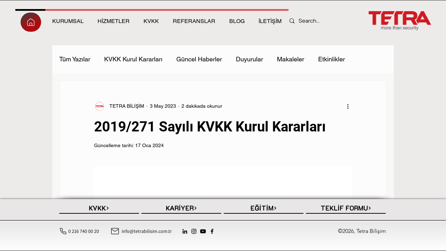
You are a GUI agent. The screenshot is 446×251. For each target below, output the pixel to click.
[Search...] (311, 21)
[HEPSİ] (31, 22)
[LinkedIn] (185, 231)
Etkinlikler (331, 59)
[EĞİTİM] (263, 208)
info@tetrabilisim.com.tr (147, 231)
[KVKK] (99, 208)
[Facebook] (212, 231)
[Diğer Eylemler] (348, 106)
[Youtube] (203, 231)
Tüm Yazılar (74, 59)
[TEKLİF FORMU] (346, 208)
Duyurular (249, 59)
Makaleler (290, 59)
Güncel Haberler (199, 59)
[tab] (68, 20)
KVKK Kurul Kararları (133, 59)
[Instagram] (194, 231)
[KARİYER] (181, 208)
